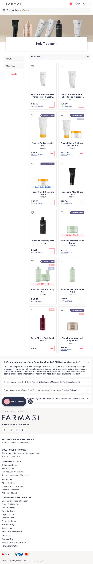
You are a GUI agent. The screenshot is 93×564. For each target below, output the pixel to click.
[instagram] (10, 430)
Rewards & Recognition (12, 531)
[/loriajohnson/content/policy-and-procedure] (12, 472)
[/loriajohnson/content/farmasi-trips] (8, 539)
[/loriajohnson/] (14, 3)
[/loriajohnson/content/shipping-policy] (10, 465)
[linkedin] (23, 430)
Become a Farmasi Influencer (14, 501)
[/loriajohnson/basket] (84, 3)
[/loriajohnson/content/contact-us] (7, 528)
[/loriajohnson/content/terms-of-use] (8, 468)
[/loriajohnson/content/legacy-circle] (8, 514)
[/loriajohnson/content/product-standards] (10, 490)
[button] (14, 74)
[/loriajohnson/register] (15, 442)
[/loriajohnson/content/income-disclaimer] (15, 475)
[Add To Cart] (51, 105)
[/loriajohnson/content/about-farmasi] (9, 483)
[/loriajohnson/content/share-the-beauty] (10, 521)
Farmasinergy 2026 (10, 546)
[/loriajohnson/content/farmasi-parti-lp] (8, 518)
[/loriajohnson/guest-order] (11, 456)
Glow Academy (9, 507)
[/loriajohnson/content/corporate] (9, 493)
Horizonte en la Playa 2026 (14, 542)
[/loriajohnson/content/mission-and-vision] (12, 486)
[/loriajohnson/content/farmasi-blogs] (8, 524)
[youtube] (17, 430)
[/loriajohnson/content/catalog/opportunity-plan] (10, 504)
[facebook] (4, 430)
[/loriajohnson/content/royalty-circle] (8, 511)
